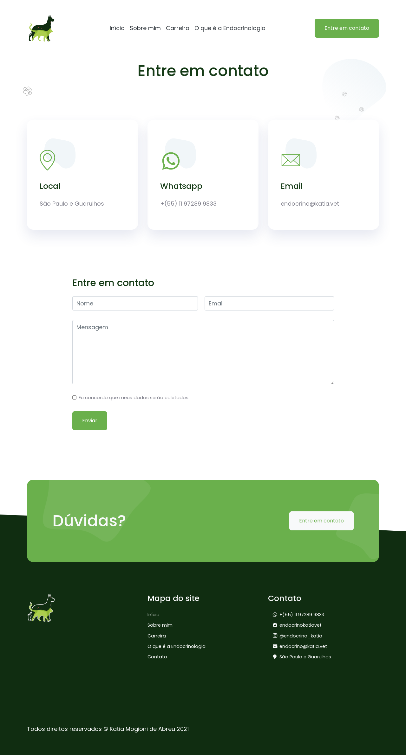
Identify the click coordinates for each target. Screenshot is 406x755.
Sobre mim (145, 28)
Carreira (177, 28)
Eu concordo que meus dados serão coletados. (134, 397)
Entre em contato (346, 28)
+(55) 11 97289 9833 (188, 204)
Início (117, 28)
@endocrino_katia (300, 636)
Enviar (89, 420)
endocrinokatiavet (300, 625)
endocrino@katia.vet (310, 204)
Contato (157, 657)
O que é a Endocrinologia (229, 28)
